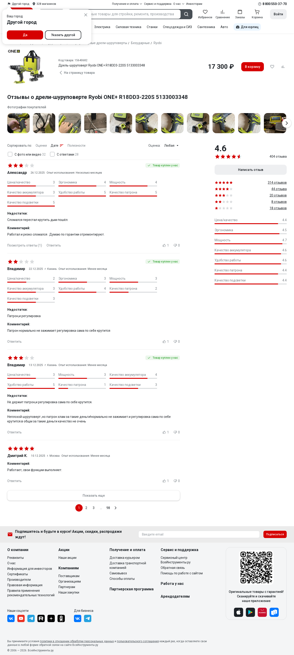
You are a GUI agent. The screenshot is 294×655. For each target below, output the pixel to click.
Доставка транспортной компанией (128, 565)
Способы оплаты (122, 579)
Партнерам (66, 587)
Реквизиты (15, 558)
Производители (19, 579)
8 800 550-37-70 (274, 4)
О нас (11, 563)
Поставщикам (68, 576)
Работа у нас (172, 583)
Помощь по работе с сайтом (182, 573)
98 (108, 508)
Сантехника (206, 27)
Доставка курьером (125, 558)
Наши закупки (68, 592)
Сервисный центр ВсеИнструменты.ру (176, 560)
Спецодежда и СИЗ (177, 27)
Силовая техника (128, 27)
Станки (152, 27)
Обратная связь (173, 568)
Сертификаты (17, 574)
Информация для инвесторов (29, 568)
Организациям (69, 581)
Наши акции (67, 558)
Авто (224, 27)
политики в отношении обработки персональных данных (77, 641)
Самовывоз (118, 573)
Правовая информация (24, 585)
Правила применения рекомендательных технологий (31, 593)
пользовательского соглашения (138, 641)
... (101, 508)
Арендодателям (175, 596)
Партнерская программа (132, 589)
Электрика (102, 27)
